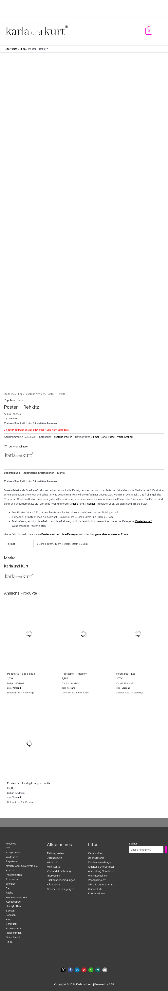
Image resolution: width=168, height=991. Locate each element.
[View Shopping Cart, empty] (148, 31)
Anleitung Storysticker (101, 866)
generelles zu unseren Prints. (112, 534)
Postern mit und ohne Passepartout (62, 534)
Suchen (133, 843)
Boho (104, 437)
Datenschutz (54, 857)
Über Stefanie (96, 857)
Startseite (11, 48)
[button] (16, 446)
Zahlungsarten (55, 853)
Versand (13, 418)
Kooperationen (96, 893)
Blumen (95, 437)
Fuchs (74, 503)
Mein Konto (53, 866)
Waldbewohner (125, 437)
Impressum (53, 875)
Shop (23, 48)
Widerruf (52, 862)
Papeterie (30, 393)
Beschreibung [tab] (12, 472)
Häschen (90, 503)
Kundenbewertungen (100, 862)
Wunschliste (95, 889)
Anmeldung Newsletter (101, 871)
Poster (41, 393)
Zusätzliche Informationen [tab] (38, 472)
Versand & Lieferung (59, 871)
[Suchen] (166, 850)
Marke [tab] (61, 472)
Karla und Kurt (96, 853)
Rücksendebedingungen (61, 879)
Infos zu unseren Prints (101, 884)
